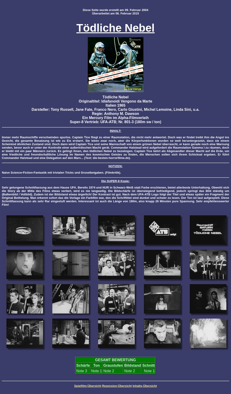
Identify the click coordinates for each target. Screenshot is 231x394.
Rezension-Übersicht (117, 386)
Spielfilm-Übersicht (87, 386)
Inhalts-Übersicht (144, 386)
